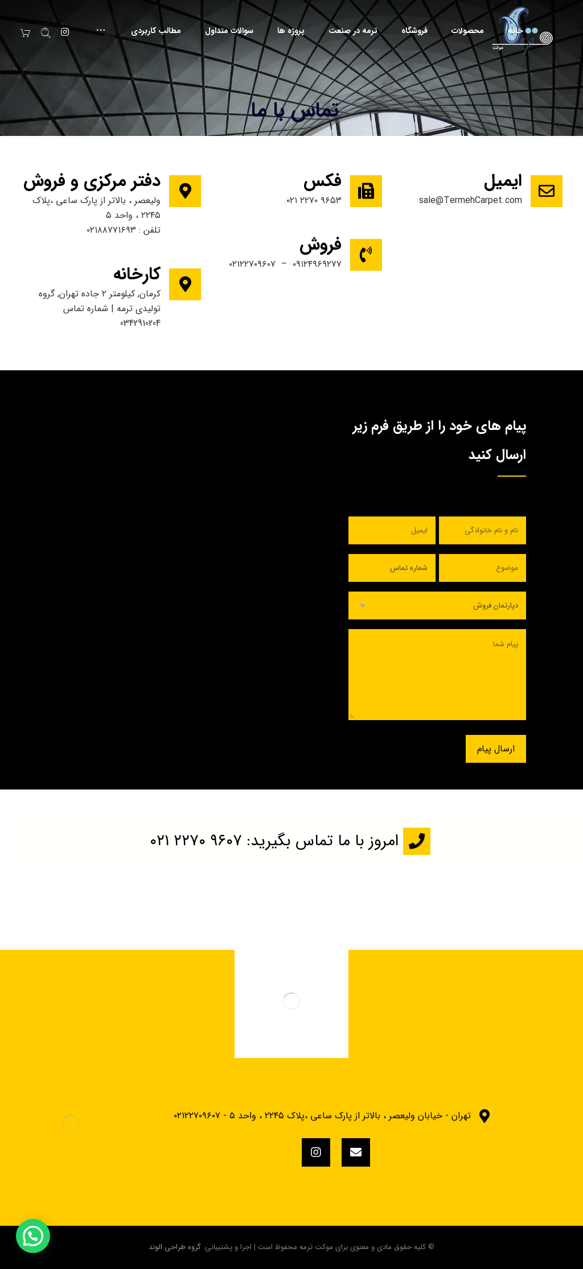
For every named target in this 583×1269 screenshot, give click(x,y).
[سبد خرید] (25, 33)
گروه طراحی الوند (175, 1247)
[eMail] (356, 1152)
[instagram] (316, 1152)
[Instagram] (65, 32)
